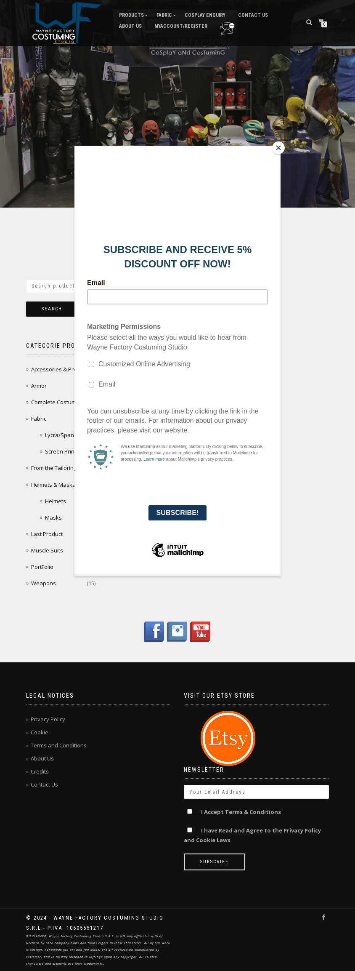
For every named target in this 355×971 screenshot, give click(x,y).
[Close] (278, 147)
